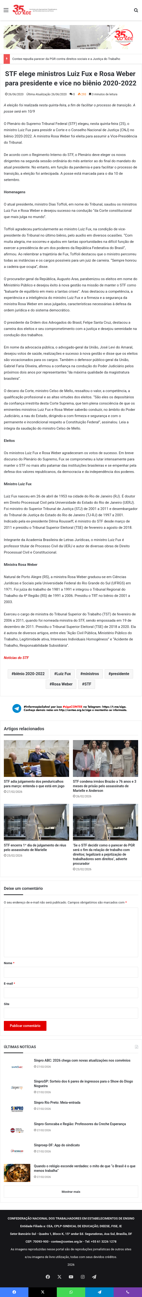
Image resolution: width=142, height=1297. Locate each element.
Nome (9, 963)
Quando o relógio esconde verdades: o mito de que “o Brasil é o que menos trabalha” (85, 1168)
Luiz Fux (64, 673)
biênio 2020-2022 (29, 673)
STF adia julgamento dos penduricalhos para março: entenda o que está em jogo (34, 784)
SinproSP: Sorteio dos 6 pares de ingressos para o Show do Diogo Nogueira (83, 1083)
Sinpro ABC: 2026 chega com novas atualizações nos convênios (82, 1060)
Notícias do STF (16, 658)
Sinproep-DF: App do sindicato (57, 1145)
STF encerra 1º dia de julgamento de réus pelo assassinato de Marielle (35, 847)
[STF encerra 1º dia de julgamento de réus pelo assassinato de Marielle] (36, 822)
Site (6, 1004)
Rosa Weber (62, 684)
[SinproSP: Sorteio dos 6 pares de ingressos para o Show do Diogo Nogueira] (17, 1088)
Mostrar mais (71, 1192)
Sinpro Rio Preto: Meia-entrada (57, 1102)
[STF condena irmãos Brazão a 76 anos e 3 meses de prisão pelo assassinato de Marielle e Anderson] (105, 758)
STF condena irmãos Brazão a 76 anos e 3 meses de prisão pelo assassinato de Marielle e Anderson (104, 786)
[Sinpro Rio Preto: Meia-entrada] (17, 1109)
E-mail (9, 983)
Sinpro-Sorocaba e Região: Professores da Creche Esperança (80, 1124)
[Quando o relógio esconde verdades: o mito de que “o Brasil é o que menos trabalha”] (17, 1173)
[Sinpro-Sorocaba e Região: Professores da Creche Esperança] (17, 1130)
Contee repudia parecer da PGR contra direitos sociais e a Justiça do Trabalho (66, 59)
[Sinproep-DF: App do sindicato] (17, 1152)
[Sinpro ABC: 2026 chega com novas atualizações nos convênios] (17, 1067)
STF (87, 684)
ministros (91, 673)
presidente (120, 673)
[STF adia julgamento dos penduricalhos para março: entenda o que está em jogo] (36, 758)
